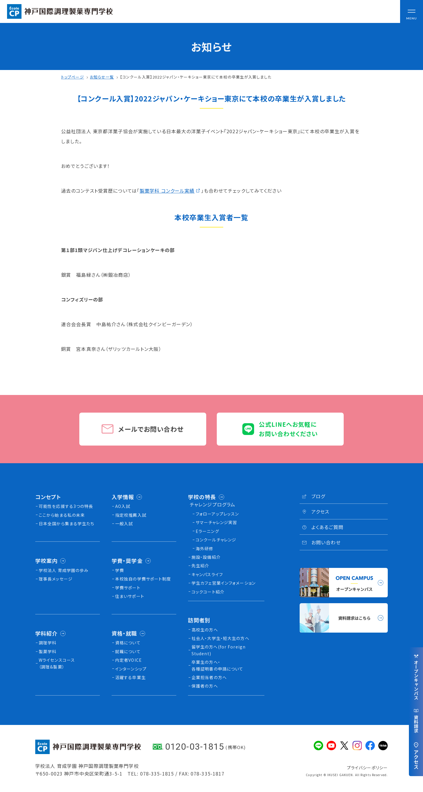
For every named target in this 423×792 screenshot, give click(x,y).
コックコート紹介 (208, 592)
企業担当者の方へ (209, 677)
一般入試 (124, 523)
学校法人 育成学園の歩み (63, 570)
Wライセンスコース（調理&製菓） (57, 663)
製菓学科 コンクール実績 (167, 190)
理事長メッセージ (56, 579)
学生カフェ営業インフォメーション (224, 583)
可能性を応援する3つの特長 (66, 506)
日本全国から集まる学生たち (67, 523)
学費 (119, 570)
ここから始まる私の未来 (62, 515)
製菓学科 (47, 651)
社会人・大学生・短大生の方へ (220, 638)
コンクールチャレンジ (216, 540)
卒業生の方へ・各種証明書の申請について (217, 665)
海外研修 (204, 548)
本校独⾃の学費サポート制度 (143, 579)
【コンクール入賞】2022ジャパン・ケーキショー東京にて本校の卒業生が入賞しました (195, 77)
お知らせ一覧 (102, 77)
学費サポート (127, 588)
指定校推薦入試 (130, 515)
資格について (128, 643)
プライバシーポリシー (367, 768)
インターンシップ (131, 669)
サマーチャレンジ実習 (216, 522)
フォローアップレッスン (217, 514)
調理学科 (47, 643)
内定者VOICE (128, 660)
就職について (128, 651)
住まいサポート (129, 596)
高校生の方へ (205, 630)
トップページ (72, 77)
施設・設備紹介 (206, 557)
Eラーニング (207, 531)
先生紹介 (200, 565)
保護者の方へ (205, 686)
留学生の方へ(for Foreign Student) (219, 650)
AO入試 (122, 506)
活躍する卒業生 (130, 677)
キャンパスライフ (207, 574)
